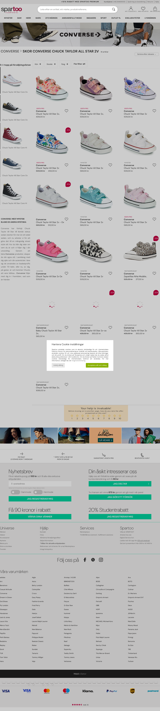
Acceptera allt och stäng (97, 365)
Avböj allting (58, 365)
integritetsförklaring (78, 361)
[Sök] (113, 9)
